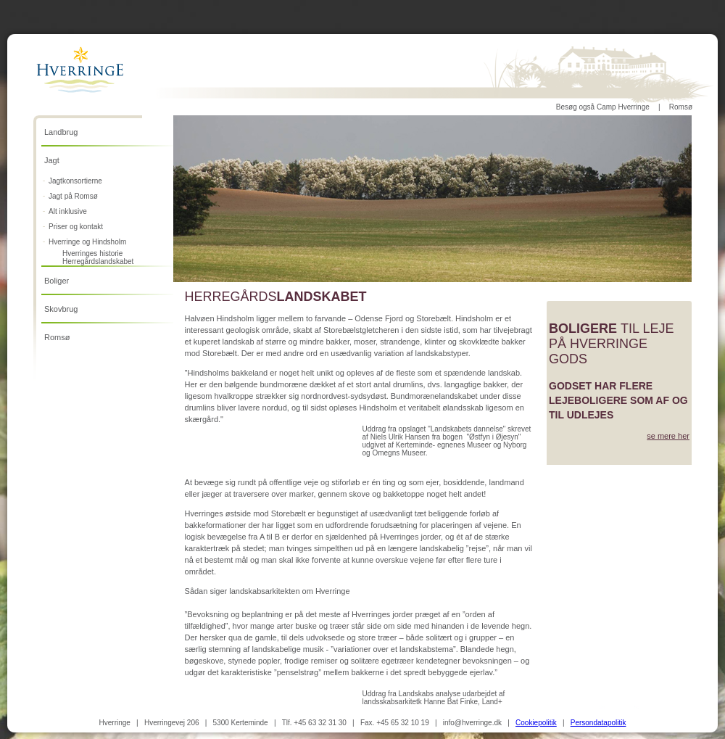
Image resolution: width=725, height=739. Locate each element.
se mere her (668, 436)
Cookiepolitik (536, 723)
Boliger (56, 280)
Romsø (680, 107)
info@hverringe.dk (472, 723)
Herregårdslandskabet (97, 261)
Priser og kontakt (76, 227)
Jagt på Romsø (73, 196)
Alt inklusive (68, 211)
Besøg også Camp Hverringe (603, 107)
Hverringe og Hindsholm (87, 242)
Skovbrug (61, 309)
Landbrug (61, 132)
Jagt (51, 160)
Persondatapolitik (598, 723)
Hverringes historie (92, 253)
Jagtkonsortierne (75, 181)
